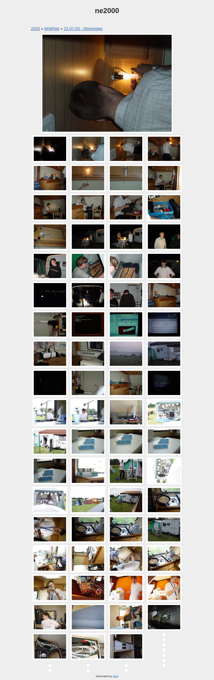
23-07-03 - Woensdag (83, 28)
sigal (115, 676)
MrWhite (51, 28)
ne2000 (107, 11)
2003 (35, 28)
